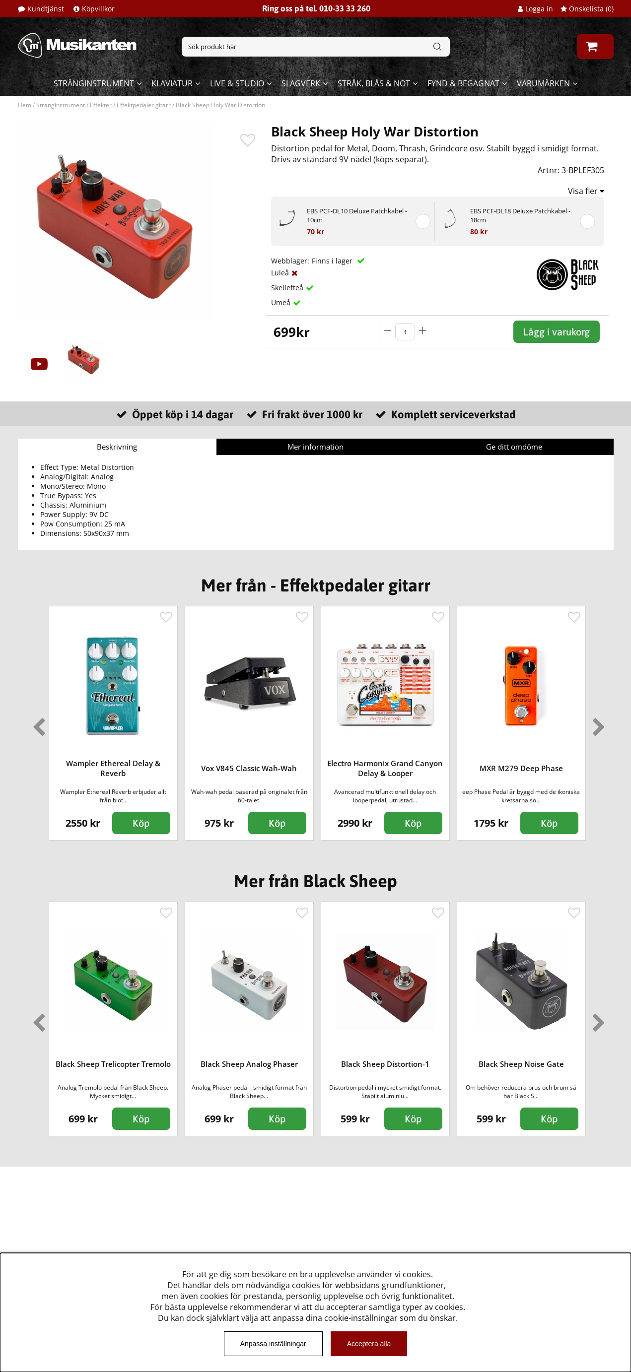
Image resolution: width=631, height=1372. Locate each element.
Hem (24, 105)
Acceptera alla (369, 1344)
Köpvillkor (98, 8)
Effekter (101, 105)
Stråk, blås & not (374, 83)
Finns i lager (333, 260)
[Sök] (316, 47)
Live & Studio (237, 83)
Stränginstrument (94, 83)
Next (597, 723)
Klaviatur (172, 83)
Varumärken (543, 83)
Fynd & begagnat (463, 83)
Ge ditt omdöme (514, 447)
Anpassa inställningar (273, 1344)
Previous (37, 723)
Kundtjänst (45, 8)
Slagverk (300, 83)
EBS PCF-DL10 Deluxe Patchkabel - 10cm (357, 215)
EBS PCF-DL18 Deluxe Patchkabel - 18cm (520, 215)
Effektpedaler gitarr (144, 105)
